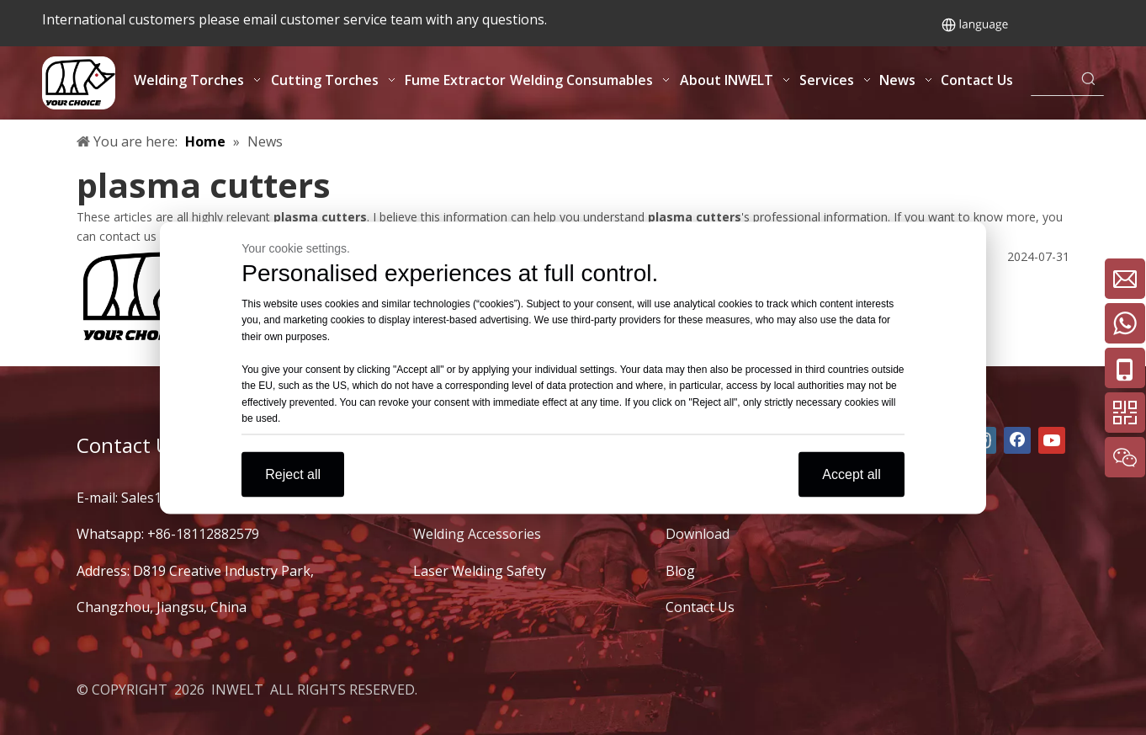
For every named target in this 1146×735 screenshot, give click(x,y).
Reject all (293, 473)
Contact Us (700, 607)
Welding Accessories (477, 534)
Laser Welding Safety (479, 571)
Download (698, 534)
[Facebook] (1017, 440)
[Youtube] (1051, 440)
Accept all (851, 473)
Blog (680, 571)
